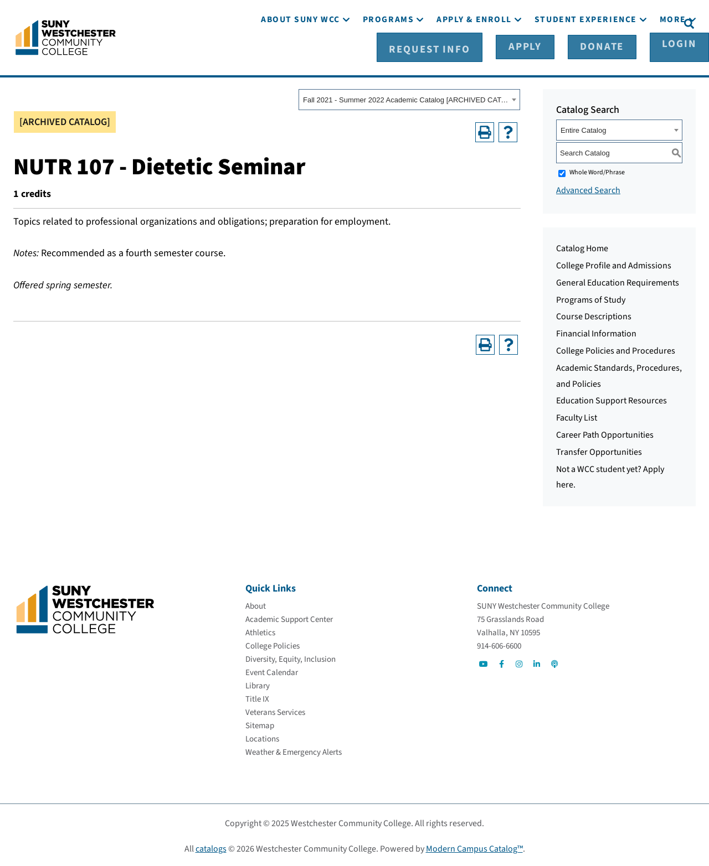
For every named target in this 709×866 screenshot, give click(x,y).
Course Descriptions (593, 315)
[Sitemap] (259, 723)
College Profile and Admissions (613, 264)
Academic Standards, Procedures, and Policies (619, 374)
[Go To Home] (65, 36)
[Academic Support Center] (289, 617)
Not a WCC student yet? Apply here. (610, 475)
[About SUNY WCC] (300, 54)
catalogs (211, 847)
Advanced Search (588, 189)
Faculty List (576, 416)
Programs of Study (590, 298)
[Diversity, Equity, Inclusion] (290, 657)
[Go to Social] (483, 662)
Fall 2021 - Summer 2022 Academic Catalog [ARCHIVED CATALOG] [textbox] (405, 98)
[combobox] (409, 97)
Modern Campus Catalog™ (474, 847)
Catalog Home (582, 247)
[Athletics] (260, 630)
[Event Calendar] (271, 670)
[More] (673, 54)
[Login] (652, 22)
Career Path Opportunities (605, 433)
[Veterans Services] (275, 710)
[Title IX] (257, 697)
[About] (255, 604)
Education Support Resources (611, 399)
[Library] (257, 683)
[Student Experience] (586, 54)
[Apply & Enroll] (474, 54)
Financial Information (596, 332)
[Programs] (388, 54)
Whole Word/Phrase (597, 170)
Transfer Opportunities (599, 450)
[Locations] (262, 737)
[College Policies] (272, 644)
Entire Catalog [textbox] (583, 129)
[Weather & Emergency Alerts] (293, 750)
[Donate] (597, 22)
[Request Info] (472, 22)
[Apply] (542, 22)
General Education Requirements (617, 281)
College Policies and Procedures (615, 349)
